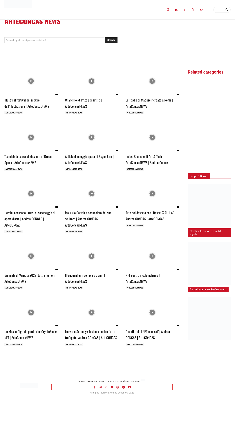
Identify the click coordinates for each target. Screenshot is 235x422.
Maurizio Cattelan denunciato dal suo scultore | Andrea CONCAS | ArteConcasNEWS (91, 231)
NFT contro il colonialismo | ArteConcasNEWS (147, 291)
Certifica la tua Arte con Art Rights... (205, 233)
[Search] (227, 10)
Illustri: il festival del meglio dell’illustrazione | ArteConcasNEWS (26, 105)
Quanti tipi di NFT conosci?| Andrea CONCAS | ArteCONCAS (150, 348)
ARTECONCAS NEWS (14, 119)
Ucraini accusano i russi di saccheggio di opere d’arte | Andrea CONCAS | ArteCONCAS (28, 231)
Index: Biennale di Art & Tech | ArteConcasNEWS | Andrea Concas (149, 168)
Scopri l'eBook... (199, 176)
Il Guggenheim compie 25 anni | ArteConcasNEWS (90, 291)
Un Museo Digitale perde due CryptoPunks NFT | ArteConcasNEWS (27, 351)
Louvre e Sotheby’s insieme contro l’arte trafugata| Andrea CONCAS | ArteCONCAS (89, 351)
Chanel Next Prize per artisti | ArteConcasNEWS (88, 102)
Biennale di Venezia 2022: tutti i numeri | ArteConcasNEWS (30, 291)
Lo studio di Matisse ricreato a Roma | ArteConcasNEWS (149, 102)
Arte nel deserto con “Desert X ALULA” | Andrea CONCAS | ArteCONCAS (150, 231)
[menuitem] (143, 401)
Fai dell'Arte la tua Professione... (208, 289)
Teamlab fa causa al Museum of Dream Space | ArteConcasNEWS (30, 165)
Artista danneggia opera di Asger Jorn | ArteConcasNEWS (91, 165)
